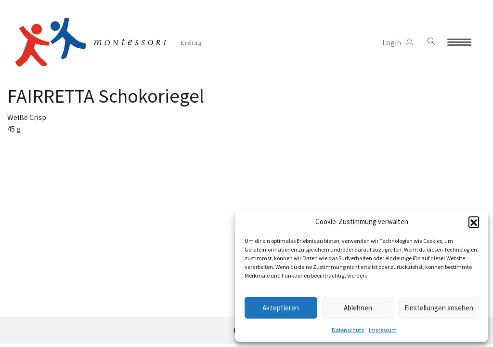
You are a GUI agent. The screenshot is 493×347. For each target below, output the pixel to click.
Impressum (383, 330)
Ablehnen (358, 307)
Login (398, 42)
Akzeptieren (280, 307)
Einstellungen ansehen (438, 307)
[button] (474, 222)
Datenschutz (348, 330)
